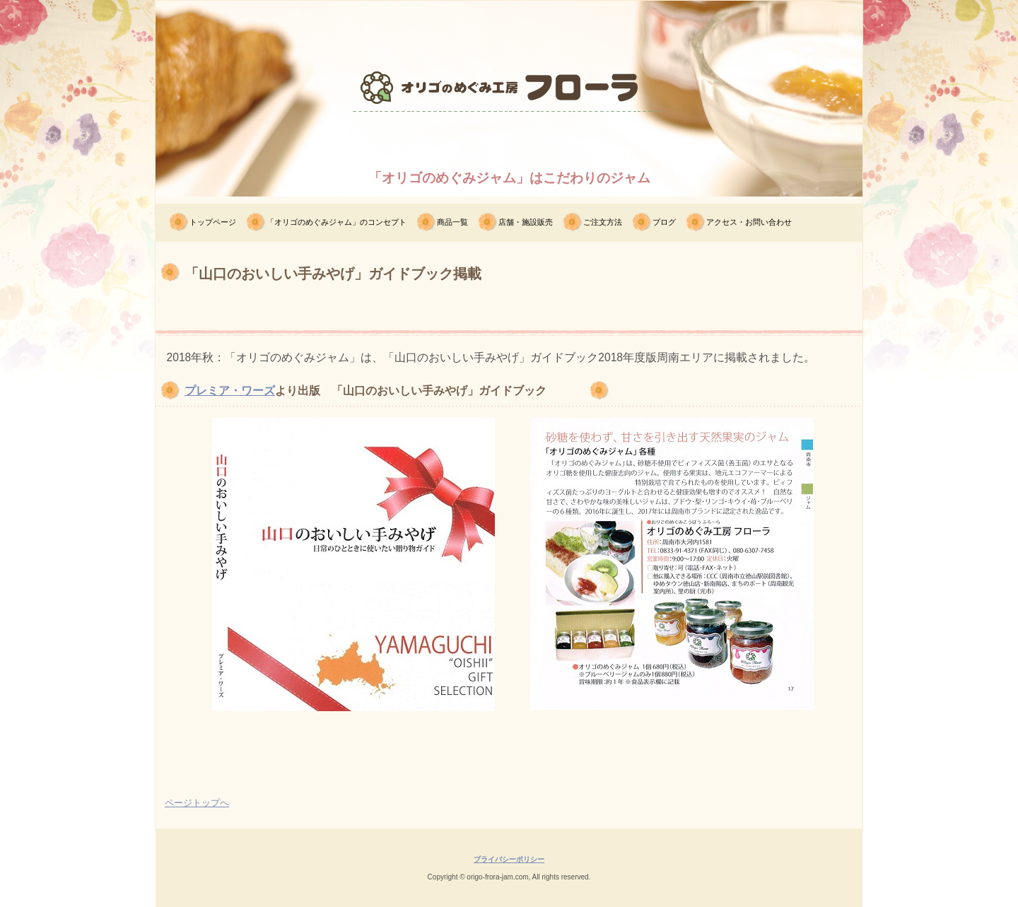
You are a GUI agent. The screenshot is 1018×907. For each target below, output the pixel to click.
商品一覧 (452, 222)
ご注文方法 (602, 222)
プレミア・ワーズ (230, 391)
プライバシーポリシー (509, 859)
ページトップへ (197, 802)
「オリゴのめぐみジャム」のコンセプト (336, 222)
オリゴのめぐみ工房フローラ (509, 137)
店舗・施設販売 (525, 222)
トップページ (212, 222)
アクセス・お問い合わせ (749, 222)
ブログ (664, 222)
